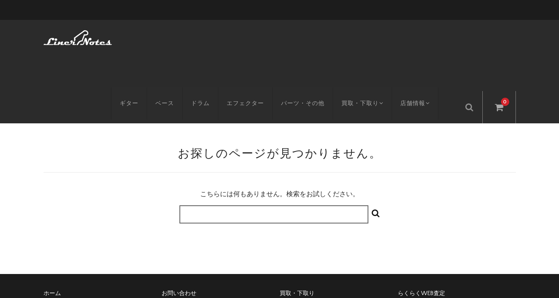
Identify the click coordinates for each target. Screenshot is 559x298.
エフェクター (251, 36)
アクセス (55, 237)
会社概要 (291, 237)
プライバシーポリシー (427, 237)
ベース (171, 36)
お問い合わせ (179, 223)
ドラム (206, 36)
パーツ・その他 (309, 36)
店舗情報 (425, 36)
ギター (135, 36)
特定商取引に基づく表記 (193, 237)
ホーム (52, 223)
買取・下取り (370, 36)
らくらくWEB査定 (421, 223)
